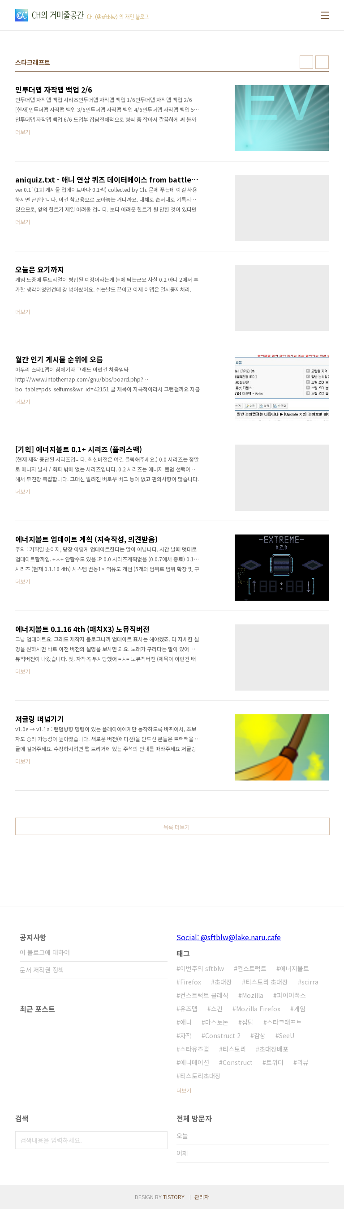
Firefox (190, 981)
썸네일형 (306, 62)
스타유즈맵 (194, 1048)
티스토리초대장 (200, 1075)
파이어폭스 (291, 995)
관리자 (201, 1197)
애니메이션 (194, 1062)
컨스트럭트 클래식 (204, 995)
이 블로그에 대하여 (45, 952)
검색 (158, 1140)
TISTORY (174, 1197)
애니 (186, 1022)
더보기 (183, 1090)
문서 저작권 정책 (42, 969)
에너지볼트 (294, 968)
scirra (309, 981)
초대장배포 (273, 1048)
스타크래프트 (284, 1022)
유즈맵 (189, 1008)
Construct (238, 1062)
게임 (299, 1008)
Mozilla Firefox (258, 1008)
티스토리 (234, 1048)
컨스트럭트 (252, 968)
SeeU (286, 1035)
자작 (186, 1035)
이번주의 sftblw (202, 968)
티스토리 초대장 (266, 981)
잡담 (248, 1022)
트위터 (275, 1062)
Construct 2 (223, 1035)
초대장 (223, 981)
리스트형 (322, 62)
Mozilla (252, 995)
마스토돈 (216, 1022)
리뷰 (303, 1062)
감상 (260, 1035)
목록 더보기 (176, 827)
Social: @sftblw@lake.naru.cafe (228, 937)
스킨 (217, 1008)
